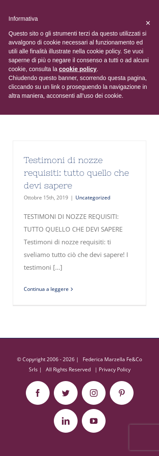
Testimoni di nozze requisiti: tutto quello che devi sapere (76, 172)
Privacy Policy (115, 369)
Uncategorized (92, 197)
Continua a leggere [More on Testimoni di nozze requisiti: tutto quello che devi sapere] (46, 289)
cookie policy (78, 69)
